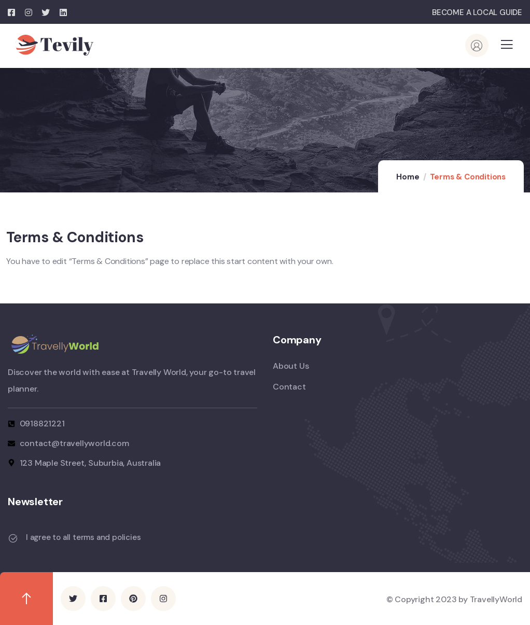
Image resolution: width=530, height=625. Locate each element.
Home (407, 177)
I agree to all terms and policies (83, 537)
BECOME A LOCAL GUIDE (477, 12)
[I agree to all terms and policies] (13, 538)
